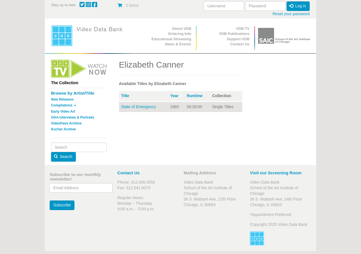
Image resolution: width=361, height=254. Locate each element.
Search (63, 156)
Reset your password (291, 14)
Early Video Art (63, 111)
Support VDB (238, 39)
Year (174, 95)
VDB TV (243, 28)
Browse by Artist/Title (72, 93)
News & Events (178, 44)
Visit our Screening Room (275, 172)
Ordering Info (179, 34)
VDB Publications (234, 34)
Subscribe (62, 205)
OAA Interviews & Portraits (72, 117)
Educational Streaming (171, 39)
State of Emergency (138, 106)
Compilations (63, 105)
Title (125, 95)
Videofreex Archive (66, 123)
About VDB (181, 28)
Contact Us (240, 44)
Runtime (194, 95)
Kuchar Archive (63, 129)
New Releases (62, 99)
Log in (297, 6)
